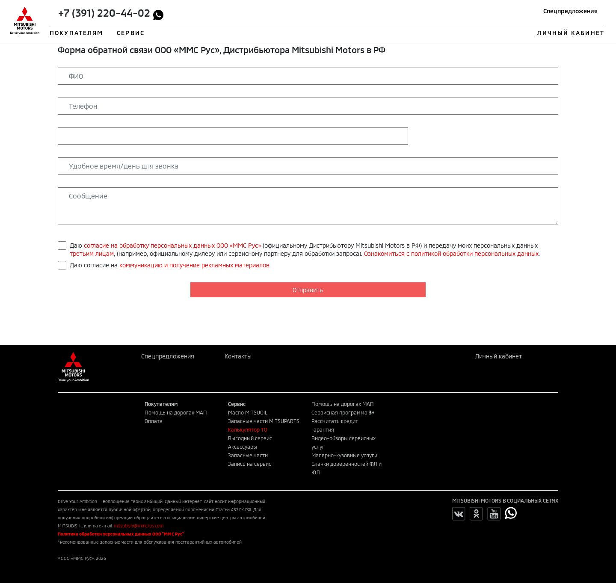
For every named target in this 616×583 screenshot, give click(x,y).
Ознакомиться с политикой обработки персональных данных (451, 253)
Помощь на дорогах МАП (176, 412)
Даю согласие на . (170, 265)
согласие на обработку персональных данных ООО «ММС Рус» (172, 245)
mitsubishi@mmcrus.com (138, 525)
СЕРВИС (131, 32)
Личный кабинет (498, 356)
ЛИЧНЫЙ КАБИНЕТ (570, 32)
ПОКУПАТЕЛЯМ (76, 32)
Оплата (154, 421)
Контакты (238, 356)
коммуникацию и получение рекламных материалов (194, 265)
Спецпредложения (570, 11)
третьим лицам (92, 253)
